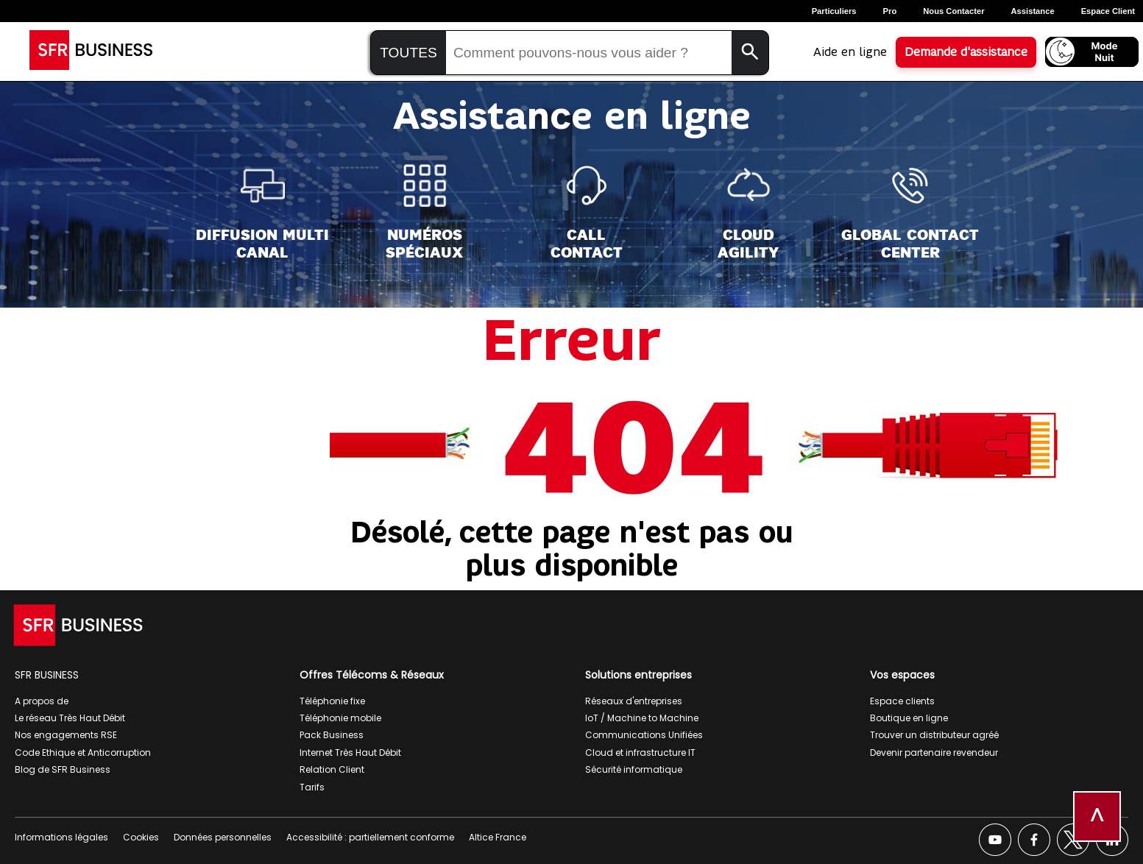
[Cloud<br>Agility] (748, 212)
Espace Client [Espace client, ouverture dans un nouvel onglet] (1108, 11)
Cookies (141, 837)
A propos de (41, 701)
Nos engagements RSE (66, 735)
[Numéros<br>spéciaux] (424, 212)
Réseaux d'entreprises (633, 701)
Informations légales (61, 837)
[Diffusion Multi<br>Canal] (262, 212)
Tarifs (312, 787)
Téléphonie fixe (332, 701)
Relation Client (332, 769)
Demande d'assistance (966, 52)
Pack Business (332, 735)
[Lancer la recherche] (750, 52)
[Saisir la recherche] (589, 53)
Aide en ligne (850, 52)
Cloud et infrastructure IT (640, 752)
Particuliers (834, 11)
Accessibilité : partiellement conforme (370, 837)
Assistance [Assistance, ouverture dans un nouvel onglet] (1033, 11)
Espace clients (902, 701)
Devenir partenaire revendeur (934, 752)
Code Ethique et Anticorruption (83, 752)
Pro (890, 11)
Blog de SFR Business (62, 769)
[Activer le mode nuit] (1092, 52)
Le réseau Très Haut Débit (70, 718)
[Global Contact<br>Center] (910, 212)
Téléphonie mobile (340, 718)
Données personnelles (223, 837)
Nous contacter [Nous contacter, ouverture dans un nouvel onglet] (953, 11)
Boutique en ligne (909, 718)
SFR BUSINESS (47, 675)
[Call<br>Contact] (587, 212)
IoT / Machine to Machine (641, 718)
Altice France (497, 837)
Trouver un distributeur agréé (934, 735)
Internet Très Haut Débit (350, 752)
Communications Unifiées (644, 735)
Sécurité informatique (633, 769)
